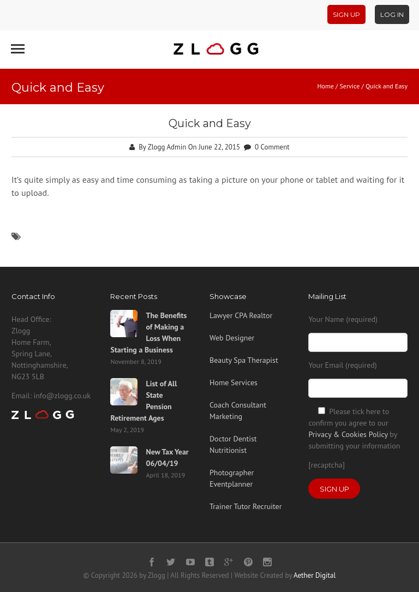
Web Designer (232, 338)
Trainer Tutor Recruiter (246, 506)
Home (325, 86)
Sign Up (346, 14)
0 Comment (272, 147)
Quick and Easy (210, 123)
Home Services (234, 382)
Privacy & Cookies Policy (347, 434)
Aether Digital (315, 575)
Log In (392, 14)
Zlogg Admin (167, 147)
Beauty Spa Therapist (244, 360)
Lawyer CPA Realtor (241, 315)
